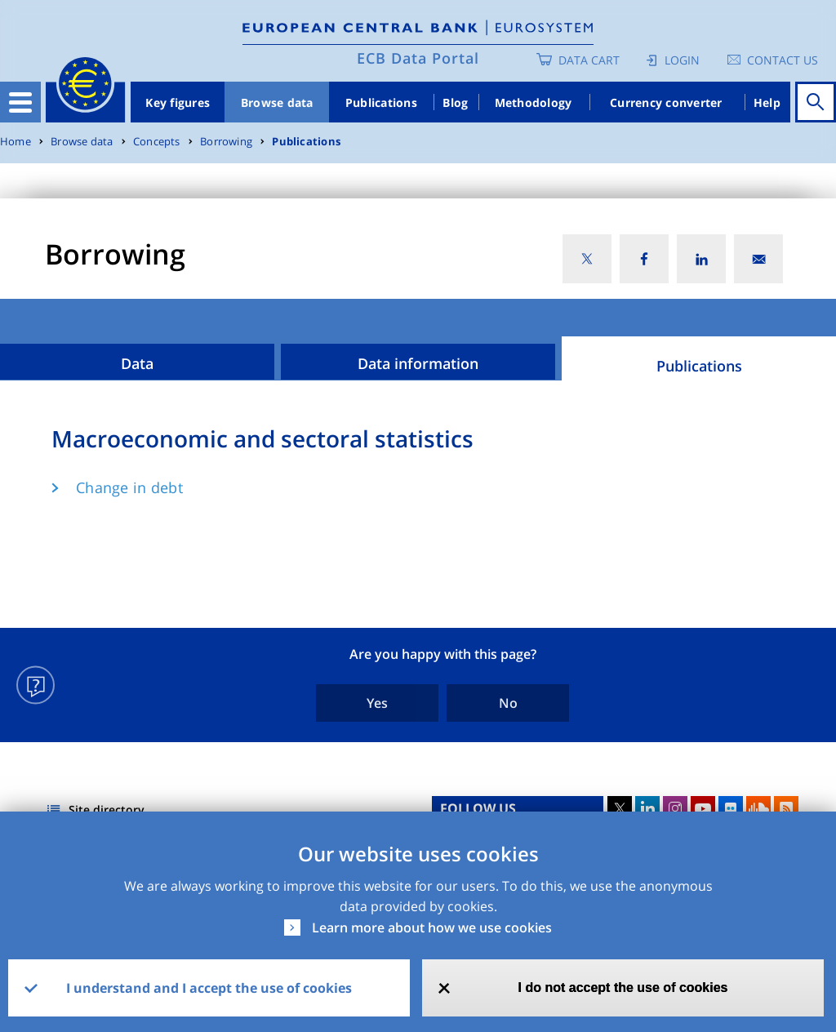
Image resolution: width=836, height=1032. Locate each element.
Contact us (782, 60)
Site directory (107, 809)
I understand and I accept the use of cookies (209, 988)
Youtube (703, 808)
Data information (418, 363)
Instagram (675, 808)
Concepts (156, 142)
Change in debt (129, 487)
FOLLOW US (478, 808)
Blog (455, 102)
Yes (377, 703)
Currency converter (666, 102)
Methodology (533, 102)
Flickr (730, 808)
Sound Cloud (758, 808)
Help (767, 102)
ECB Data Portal (418, 58)
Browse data (277, 102)
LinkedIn (647, 808)
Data (137, 363)
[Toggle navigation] (20, 102)
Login (682, 60)
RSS (786, 808)
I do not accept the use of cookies (623, 987)
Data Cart (589, 60)
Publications (381, 102)
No (508, 703)
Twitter (619, 808)
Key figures (177, 102)
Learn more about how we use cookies (432, 927)
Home (15, 142)
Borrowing (226, 142)
